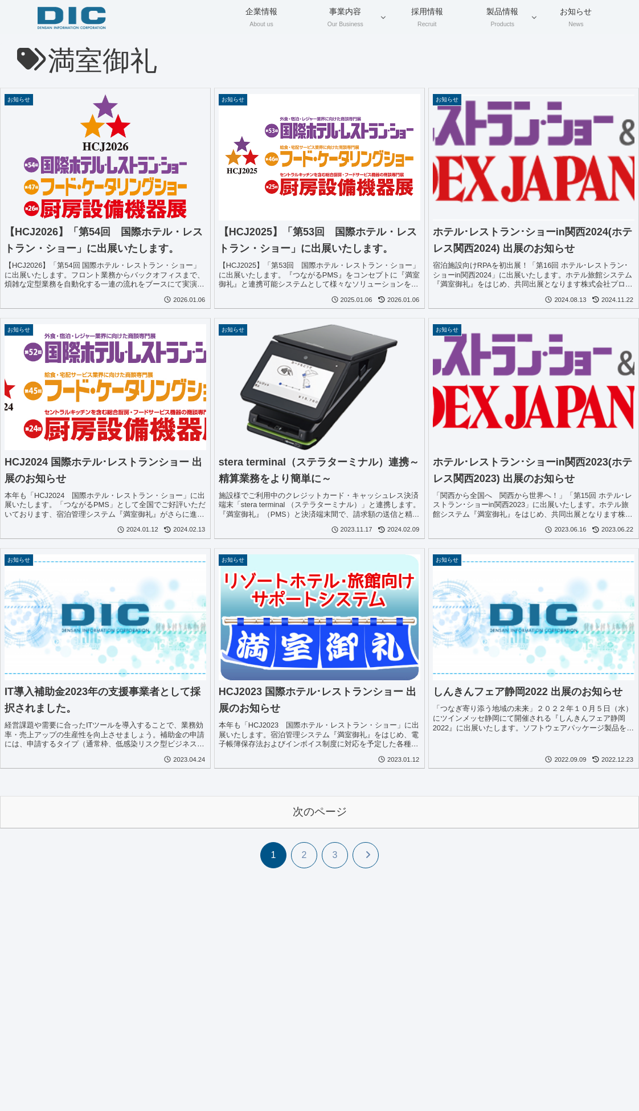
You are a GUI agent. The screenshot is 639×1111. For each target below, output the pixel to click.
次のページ (320, 812)
